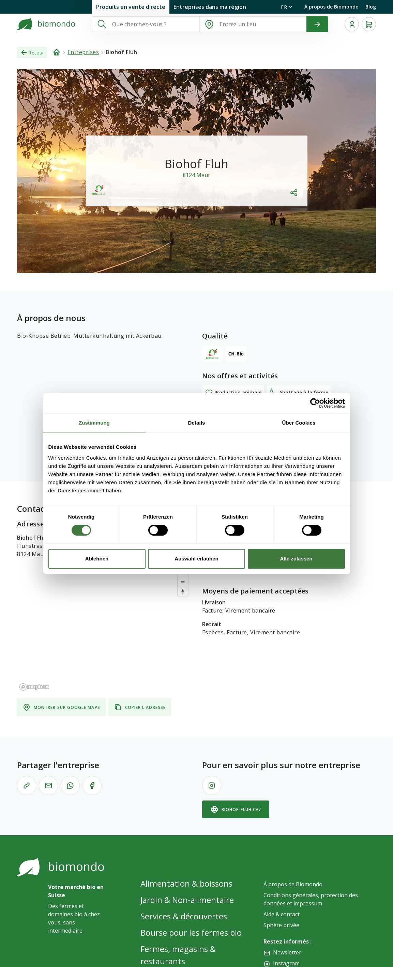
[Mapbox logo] (34, 665)
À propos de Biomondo (331, 6)
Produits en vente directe (130, 7)
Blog (370, 6)
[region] (104, 606)
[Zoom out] (183, 560)
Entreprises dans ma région (209, 7)
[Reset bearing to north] (183, 570)
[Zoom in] (183, 550)
